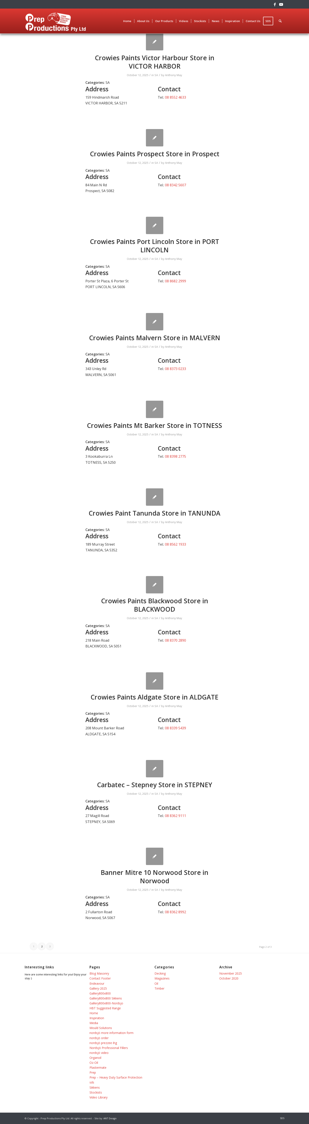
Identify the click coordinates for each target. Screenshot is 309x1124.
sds (91, 1082)
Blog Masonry (99, 973)
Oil (156, 983)
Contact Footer (100, 978)
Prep (92, 1072)
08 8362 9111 (175, 815)
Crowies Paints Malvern (154, 337)
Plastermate (97, 1067)
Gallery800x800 (100, 993)
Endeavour (96, 983)
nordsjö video (99, 1053)
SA (156, 75)
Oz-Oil (93, 1063)
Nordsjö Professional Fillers (108, 1048)
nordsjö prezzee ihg (103, 1043)
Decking (160, 973)
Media (93, 1023)
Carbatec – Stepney (154, 784)
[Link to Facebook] (275, 4)
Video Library (98, 1097)
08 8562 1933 (175, 544)
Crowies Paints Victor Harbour (154, 62)
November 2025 (230, 973)
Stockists (95, 1092)
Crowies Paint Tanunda (154, 513)
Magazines (162, 978)
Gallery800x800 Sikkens (105, 998)
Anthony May (173, 75)
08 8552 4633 (175, 97)
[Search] (280, 21)
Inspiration (96, 1018)
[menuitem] (127, 21)
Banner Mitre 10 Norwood (154, 876)
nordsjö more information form (111, 1033)
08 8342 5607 (175, 185)
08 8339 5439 (175, 728)
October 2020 (228, 978)
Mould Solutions (100, 1028)
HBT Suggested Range (105, 1008)
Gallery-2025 (98, 988)
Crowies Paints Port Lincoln (154, 245)
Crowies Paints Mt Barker (154, 425)
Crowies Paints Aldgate (154, 697)
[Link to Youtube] (281, 4)
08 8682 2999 (175, 281)
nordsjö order (99, 1038)
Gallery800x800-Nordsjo (106, 1003)
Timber (159, 988)
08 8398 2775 (175, 456)
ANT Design (110, 1118)
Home (93, 1013)
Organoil (95, 1058)
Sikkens (94, 1087)
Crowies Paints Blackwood (154, 605)
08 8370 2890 (175, 640)
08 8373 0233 (175, 368)
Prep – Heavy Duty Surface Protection (115, 1077)
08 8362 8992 (175, 912)
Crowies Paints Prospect (154, 153)
